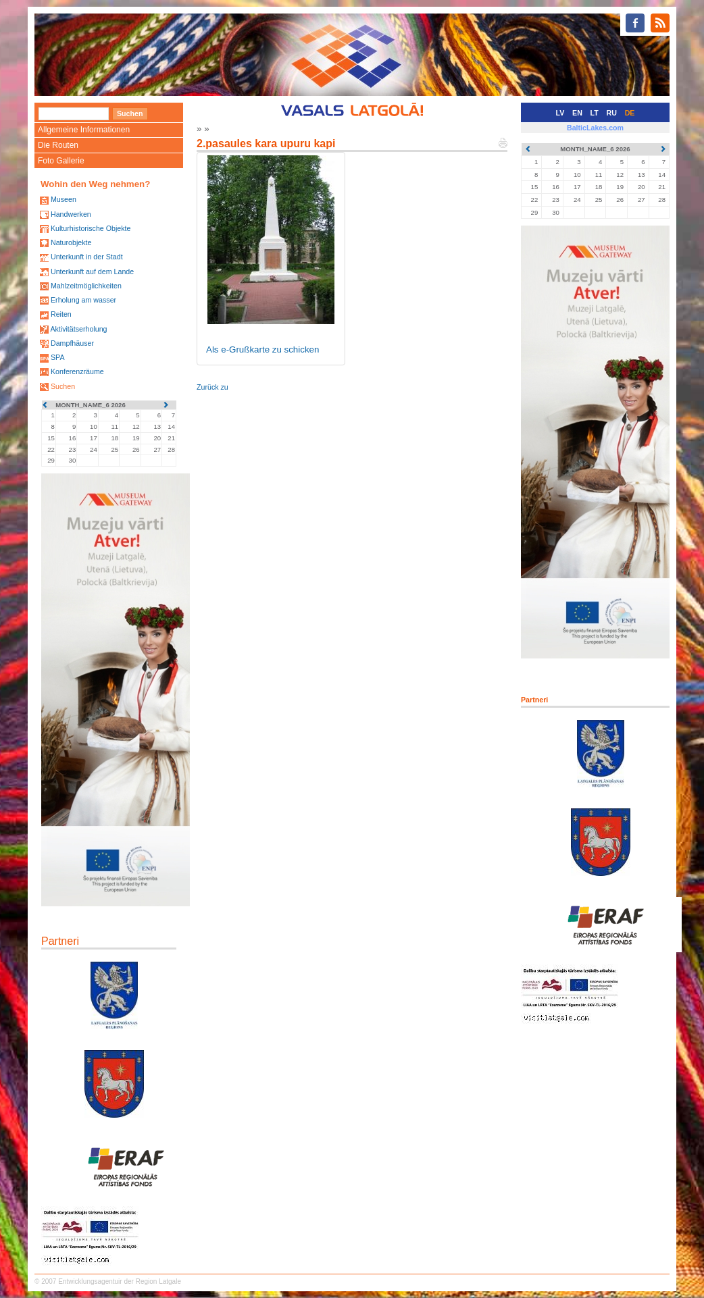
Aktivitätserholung (78, 329)
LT (594, 113)
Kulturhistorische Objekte (90, 228)
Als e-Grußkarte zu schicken (262, 349)
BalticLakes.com (595, 128)
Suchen (63, 386)
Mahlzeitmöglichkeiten (86, 286)
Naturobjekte (71, 242)
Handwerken (71, 214)
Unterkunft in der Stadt (87, 257)
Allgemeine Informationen (84, 129)
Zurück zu (212, 387)
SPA (58, 357)
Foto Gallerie (61, 160)
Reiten (61, 314)
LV (560, 113)
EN (577, 113)
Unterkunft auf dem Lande (92, 271)
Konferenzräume (77, 371)
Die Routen (58, 145)
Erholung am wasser (83, 300)
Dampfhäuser (72, 343)
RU (612, 113)
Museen (63, 199)
